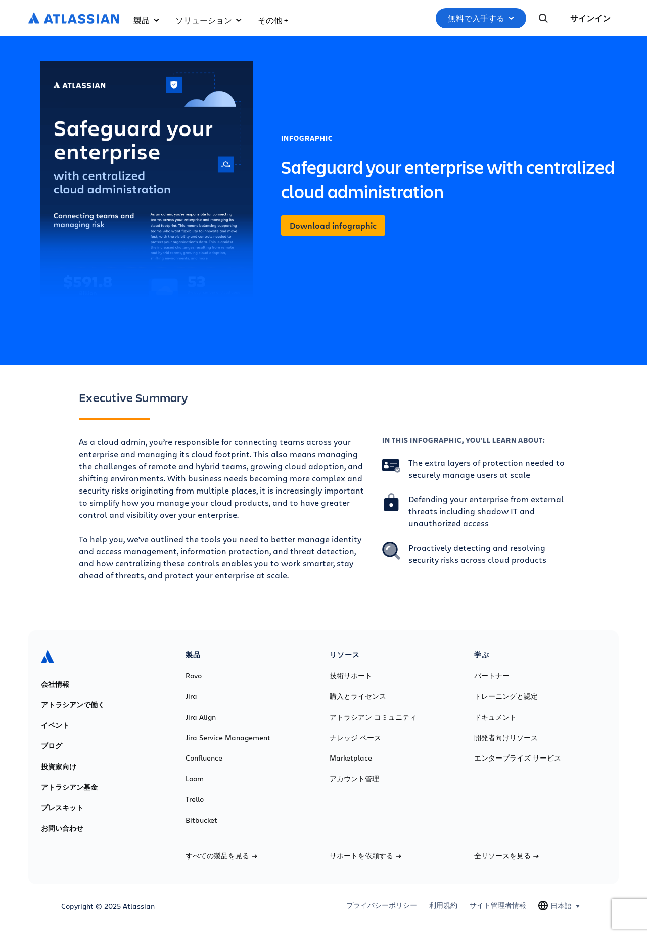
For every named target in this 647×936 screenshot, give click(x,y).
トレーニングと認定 (506, 696)
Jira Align (201, 717)
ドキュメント (495, 717)
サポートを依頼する (365, 856)
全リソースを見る (506, 856)
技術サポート (351, 676)
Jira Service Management (228, 738)
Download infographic (333, 225)
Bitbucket (201, 820)
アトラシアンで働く (73, 705)
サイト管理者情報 (498, 905)
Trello (195, 799)
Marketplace (351, 758)
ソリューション (208, 20)
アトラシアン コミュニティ (373, 717)
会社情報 (55, 684)
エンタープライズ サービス (517, 758)
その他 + (273, 20)
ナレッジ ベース (355, 738)
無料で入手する (481, 18)
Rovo (194, 676)
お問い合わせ (62, 828)
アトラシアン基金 (69, 787)
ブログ (51, 746)
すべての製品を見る (221, 856)
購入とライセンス (358, 696)
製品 (146, 20)
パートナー (492, 676)
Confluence (204, 758)
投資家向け (58, 767)
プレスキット (62, 808)
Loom (195, 779)
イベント (55, 725)
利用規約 (443, 905)
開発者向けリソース (506, 738)
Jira (191, 696)
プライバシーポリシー (381, 905)
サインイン (590, 18)
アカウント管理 (354, 779)
